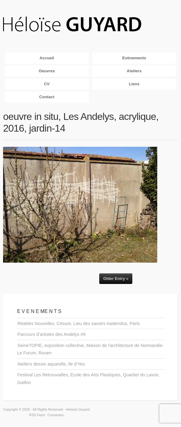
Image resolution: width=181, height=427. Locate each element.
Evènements (134, 58)
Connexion (55, 415)
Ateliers (134, 71)
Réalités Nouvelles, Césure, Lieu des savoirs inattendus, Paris (78, 323)
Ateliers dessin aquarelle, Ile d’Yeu (51, 363)
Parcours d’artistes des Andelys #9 (51, 334)
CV (47, 84)
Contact (46, 97)
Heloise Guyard (77, 24)
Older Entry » (115, 278)
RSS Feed (37, 415)
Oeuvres (47, 71)
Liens (134, 84)
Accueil (46, 58)
